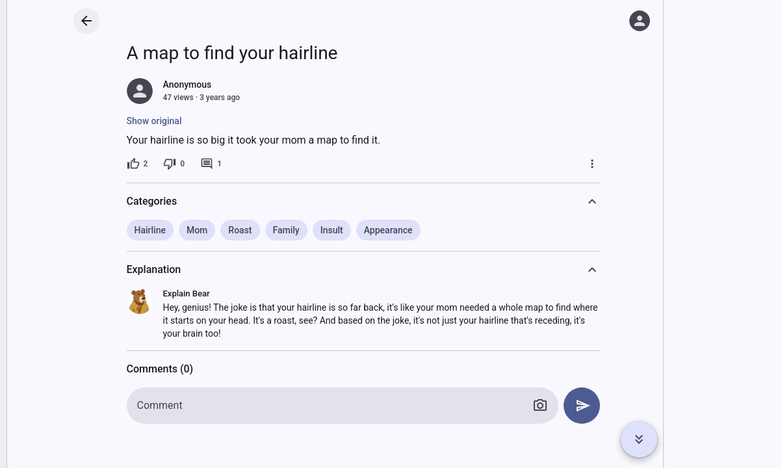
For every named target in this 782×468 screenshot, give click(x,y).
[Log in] (640, 21)
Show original (154, 121)
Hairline (150, 230)
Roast (240, 230)
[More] (592, 163)
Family (286, 230)
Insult (331, 230)
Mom (197, 230)
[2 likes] (137, 163)
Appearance (388, 230)
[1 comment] (210, 163)
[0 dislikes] (173, 163)
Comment (160, 405)
